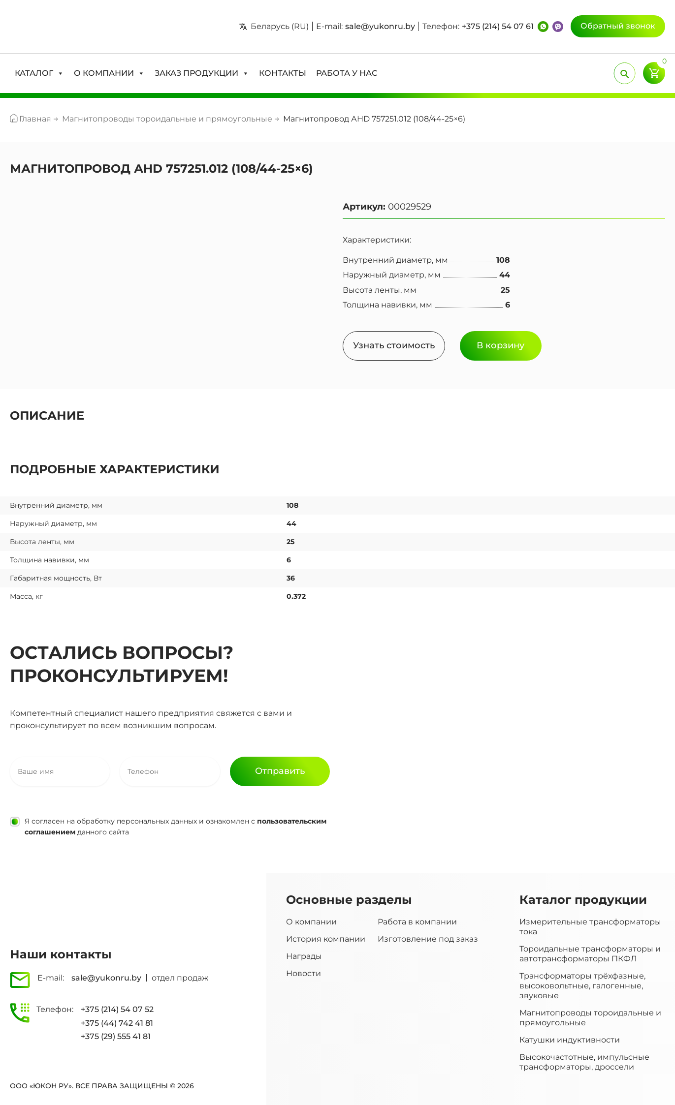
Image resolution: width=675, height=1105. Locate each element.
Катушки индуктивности (569, 1039)
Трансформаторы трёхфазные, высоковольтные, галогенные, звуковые (582, 985)
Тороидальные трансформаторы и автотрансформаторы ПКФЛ (590, 953)
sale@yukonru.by (380, 26)
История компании (325, 939)
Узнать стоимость (394, 345)
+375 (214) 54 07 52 (117, 1009)
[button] (39, 73)
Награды (304, 956)
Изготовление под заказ (428, 939)
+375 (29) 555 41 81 (116, 1036)
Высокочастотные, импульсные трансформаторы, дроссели (584, 1062)
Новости (303, 973)
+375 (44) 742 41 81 (117, 1023)
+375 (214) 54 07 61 (498, 26)
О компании (311, 921)
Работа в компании (417, 921)
